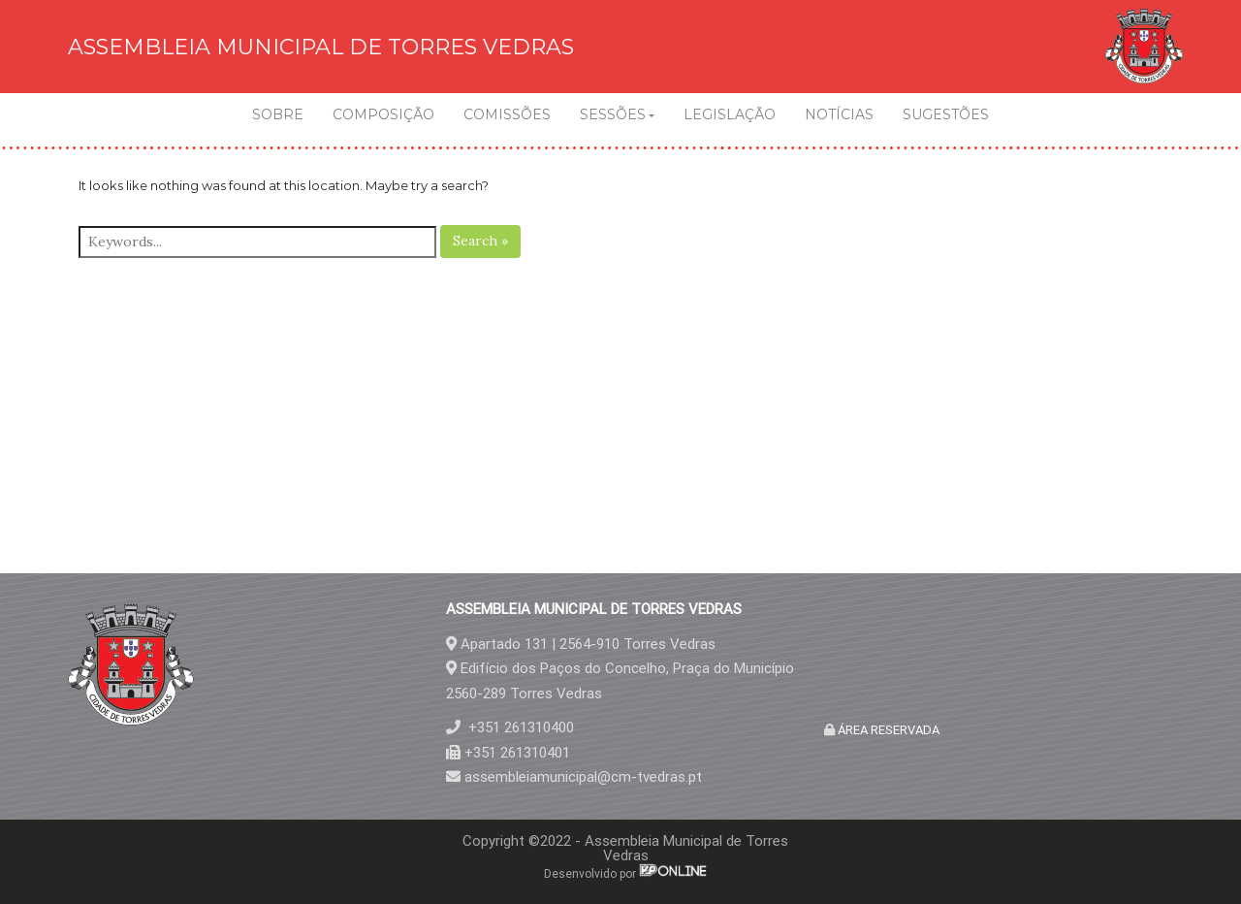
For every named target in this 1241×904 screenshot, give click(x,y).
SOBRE (277, 114)
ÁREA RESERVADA (887, 730)
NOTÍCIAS (839, 114)
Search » (480, 240)
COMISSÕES (507, 114)
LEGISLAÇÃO (730, 114)
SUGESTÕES (946, 114)
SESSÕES (613, 114)
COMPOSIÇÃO (383, 114)
